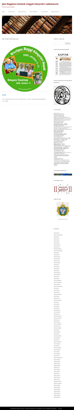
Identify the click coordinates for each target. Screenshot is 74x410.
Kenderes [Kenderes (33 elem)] (58, 132)
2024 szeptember (58, 250)
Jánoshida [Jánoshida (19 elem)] (67, 120)
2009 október (57, 361)
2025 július (56, 237)
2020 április (56, 296)
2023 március (57, 272)
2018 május (56, 320)
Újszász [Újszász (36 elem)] (66, 161)
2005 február (57, 377)
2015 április (56, 333)
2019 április (56, 308)
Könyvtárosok (22, 11)
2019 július (56, 302)
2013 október (57, 343)
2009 (4, 95)
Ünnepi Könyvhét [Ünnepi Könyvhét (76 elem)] (61, 164)
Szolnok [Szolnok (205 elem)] (61, 147)
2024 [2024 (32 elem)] (56, 113)
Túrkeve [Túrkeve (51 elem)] (58, 158)
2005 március (57, 375)
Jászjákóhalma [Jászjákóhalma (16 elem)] (67, 126)
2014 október (57, 337)
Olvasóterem (44, 11)
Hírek (3, 11)
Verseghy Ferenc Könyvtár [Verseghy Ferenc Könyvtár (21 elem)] (61, 160)
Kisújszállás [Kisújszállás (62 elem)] (60, 134)
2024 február (57, 258)
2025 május (56, 240)
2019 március (57, 310)
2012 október (57, 349)
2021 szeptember (58, 286)
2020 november (58, 294)
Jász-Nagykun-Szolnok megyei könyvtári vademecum (30, 3)
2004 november (58, 383)
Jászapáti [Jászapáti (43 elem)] (58, 122)
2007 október (57, 369)
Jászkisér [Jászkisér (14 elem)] (56, 128)
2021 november (58, 282)
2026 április (56, 233)
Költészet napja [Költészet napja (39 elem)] (60, 140)
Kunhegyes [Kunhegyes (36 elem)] (59, 135)
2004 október (57, 385)
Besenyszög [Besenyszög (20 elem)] (58, 117)
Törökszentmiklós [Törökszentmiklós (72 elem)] (61, 156)
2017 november (58, 324)
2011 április (56, 355)
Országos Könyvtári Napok (38, 99)
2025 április (56, 242)
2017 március (57, 326)
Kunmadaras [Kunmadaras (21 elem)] (58, 136)
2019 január (57, 314)
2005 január (57, 379)
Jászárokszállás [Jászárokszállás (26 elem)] (59, 129)
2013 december (57, 341)
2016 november (58, 328)
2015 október (57, 332)
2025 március (57, 244)
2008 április (56, 367)
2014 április (56, 339)
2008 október (57, 365)
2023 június (56, 266)
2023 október (57, 262)
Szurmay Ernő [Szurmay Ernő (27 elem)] (59, 149)
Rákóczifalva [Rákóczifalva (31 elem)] (59, 146)
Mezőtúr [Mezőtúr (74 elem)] (59, 144)
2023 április (56, 270)
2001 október (57, 387)
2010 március (57, 359)
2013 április (56, 345)
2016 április (56, 330)
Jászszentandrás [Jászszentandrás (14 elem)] (63, 128)
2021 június (56, 290)
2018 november (58, 318)
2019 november (58, 300)
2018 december (57, 316)
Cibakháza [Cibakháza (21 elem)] (66, 117)
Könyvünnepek (33, 11)
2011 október (57, 353)
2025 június (56, 239)
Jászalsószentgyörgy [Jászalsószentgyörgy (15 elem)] (59, 121)
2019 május (56, 306)
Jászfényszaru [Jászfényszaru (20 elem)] (58, 126)
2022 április (56, 278)
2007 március (57, 371)
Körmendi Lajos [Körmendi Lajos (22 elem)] (59, 141)
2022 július (56, 276)
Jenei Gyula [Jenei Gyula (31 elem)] (58, 120)
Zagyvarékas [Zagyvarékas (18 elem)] (58, 161)
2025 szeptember (58, 235)
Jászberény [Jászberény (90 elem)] (60, 124)
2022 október (57, 274)
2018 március (57, 322)
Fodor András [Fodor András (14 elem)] (67, 118)
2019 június (56, 304)
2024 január (57, 260)
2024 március (57, 256)
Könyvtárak (11, 11)
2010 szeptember (58, 357)
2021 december (57, 280)
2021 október (57, 284)
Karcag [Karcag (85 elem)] (59, 130)
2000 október (57, 389)
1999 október (57, 391)
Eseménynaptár (55, 11)
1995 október (57, 395)
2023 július (56, 264)
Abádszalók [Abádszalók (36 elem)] (59, 115)
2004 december (57, 381)
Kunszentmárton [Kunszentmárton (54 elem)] (62, 138)
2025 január (57, 246)
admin (7, 99)
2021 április (56, 292)
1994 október (57, 397)
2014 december (57, 335)
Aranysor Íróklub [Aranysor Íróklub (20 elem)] (59, 116)
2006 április (56, 373)
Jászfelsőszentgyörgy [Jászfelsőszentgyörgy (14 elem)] (59, 125)
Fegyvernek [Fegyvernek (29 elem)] (59, 118)
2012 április (56, 351)
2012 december (57, 347)
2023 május (56, 268)
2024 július (56, 252)
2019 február (57, 312)
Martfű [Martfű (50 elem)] (58, 142)
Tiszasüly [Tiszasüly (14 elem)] (68, 152)
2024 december (57, 248)
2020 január (57, 298)
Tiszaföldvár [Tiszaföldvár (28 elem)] (59, 150)
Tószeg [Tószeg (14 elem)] (62, 153)
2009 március (57, 363)
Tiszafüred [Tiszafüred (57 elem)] (60, 152)
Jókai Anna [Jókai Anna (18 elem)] (68, 129)
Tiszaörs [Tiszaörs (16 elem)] (57, 153)
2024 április (56, 254)
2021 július (56, 288)
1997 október (57, 393)
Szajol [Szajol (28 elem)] (67, 145)
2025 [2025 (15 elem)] (61, 113)
